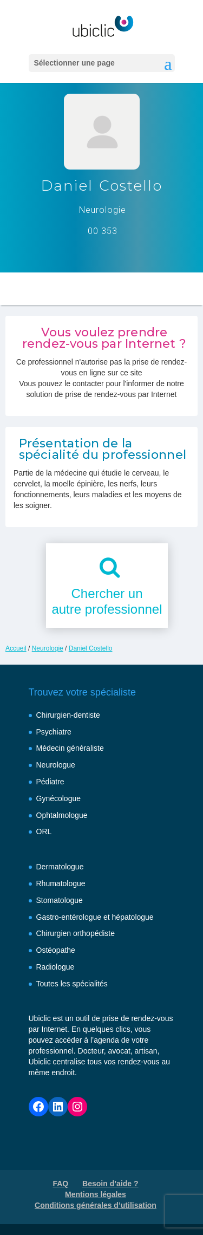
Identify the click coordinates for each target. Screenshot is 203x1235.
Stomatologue (59, 900)
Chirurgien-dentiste (68, 715)
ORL (44, 831)
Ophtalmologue (62, 815)
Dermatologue (60, 866)
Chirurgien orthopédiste (75, 933)
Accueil (16, 648)
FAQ (60, 1183)
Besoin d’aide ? (110, 1183)
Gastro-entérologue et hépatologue (95, 917)
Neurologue (55, 764)
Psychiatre (53, 731)
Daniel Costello (91, 648)
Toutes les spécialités (72, 983)
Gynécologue (58, 798)
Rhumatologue (61, 883)
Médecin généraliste (70, 748)
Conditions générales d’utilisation (95, 1205)
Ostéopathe (55, 950)
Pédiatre (50, 781)
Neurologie (47, 648)
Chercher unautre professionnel (106, 601)
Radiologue (55, 967)
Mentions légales (95, 1194)
